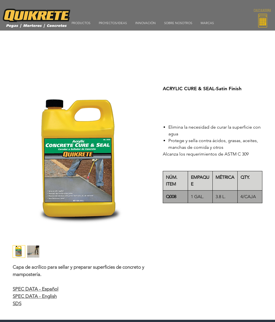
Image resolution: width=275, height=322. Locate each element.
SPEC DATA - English (35, 296)
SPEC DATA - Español (35, 289)
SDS (17, 303)
